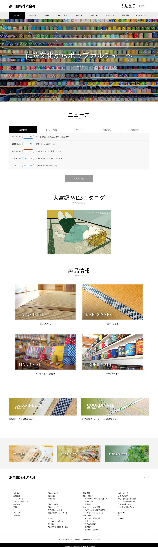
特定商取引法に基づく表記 (58, 527)
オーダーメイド (89, 516)
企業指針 (16, 496)
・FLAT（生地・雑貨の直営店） (95, 510)
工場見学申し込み (124, 504)
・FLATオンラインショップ (93, 513)
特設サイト (110, 15)
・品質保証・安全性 (90, 530)
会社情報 (16, 504)
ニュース (16, 513)
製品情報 (79, 15)
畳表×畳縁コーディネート (57, 513)
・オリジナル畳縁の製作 (92, 518)
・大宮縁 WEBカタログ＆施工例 (95, 499)
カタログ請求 (123, 496)
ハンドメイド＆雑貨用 (91, 507)
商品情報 (107, 130)
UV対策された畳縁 (55, 510)
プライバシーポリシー (56, 521)
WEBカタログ (63, 15)
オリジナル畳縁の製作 (126, 501)
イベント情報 (51, 130)
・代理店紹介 (88, 501)
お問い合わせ (141, 15)
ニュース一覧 (79, 179)
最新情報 (23, 130)
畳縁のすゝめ (53, 507)
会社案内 (32, 15)
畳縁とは (48, 15)
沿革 (15, 507)
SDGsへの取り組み (20, 501)
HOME (16, 15)
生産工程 (94, 15)
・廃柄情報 (87, 527)
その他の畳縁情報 (89, 524)
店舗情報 (135, 130)
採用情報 (125, 15)
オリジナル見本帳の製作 (127, 499)
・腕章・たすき (89, 521)
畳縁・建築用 (88, 496)
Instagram (121, 518)
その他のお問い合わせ (126, 507)
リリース (79, 130)
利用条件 (51, 524)
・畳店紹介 (87, 504)
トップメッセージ (20, 499)
